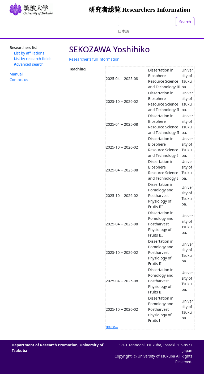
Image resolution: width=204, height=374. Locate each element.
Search (185, 21)
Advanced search (29, 64)
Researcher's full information (94, 59)
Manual (16, 74)
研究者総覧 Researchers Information (139, 9)
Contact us (19, 79)
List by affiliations (29, 53)
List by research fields (33, 58)
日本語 (123, 31)
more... (112, 326)
